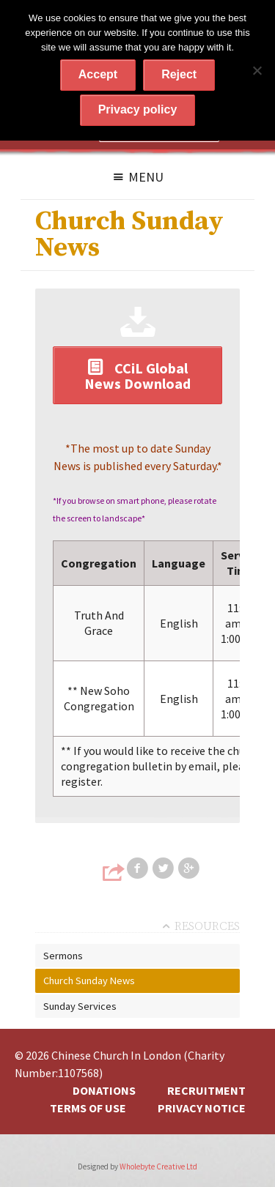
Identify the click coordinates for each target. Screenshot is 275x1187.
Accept (97, 74)
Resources (207, 926)
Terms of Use (88, 1108)
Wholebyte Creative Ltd (158, 1166)
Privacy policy (137, 109)
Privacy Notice (202, 1108)
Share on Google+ (190, 868)
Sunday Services (80, 1006)
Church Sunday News (89, 980)
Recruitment (206, 1090)
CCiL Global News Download (137, 375)
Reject (179, 74)
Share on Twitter (164, 868)
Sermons (63, 955)
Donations (104, 1090)
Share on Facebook (138, 868)
